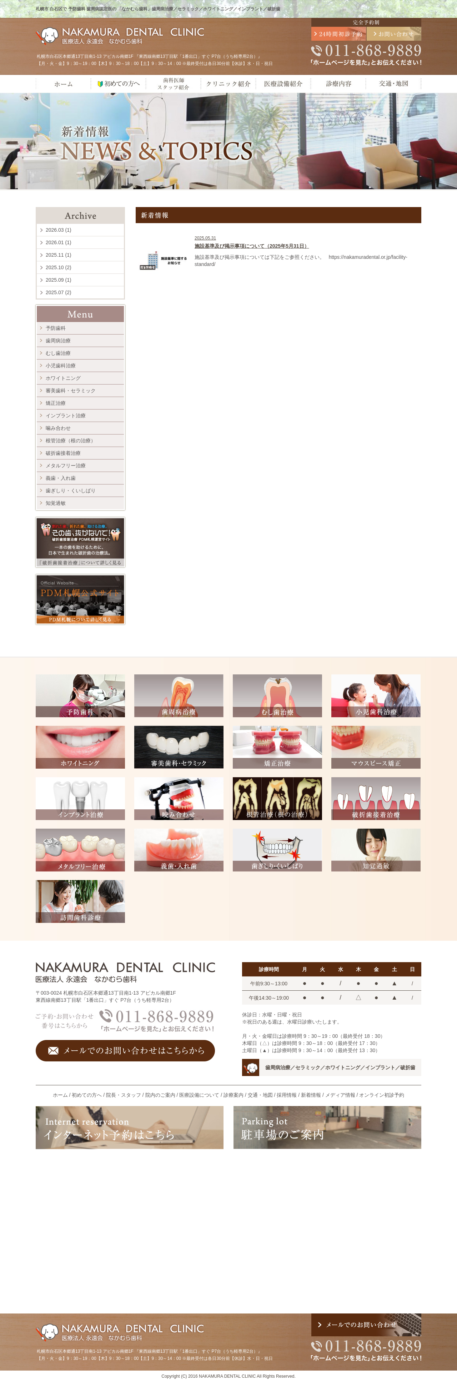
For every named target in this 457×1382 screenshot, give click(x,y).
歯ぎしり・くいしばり (71, 490)
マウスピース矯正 (376, 747)
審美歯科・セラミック (71, 390)
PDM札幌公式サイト (80, 599)
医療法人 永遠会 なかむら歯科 (121, 36)
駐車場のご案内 (327, 1127)
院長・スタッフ (123, 1095)
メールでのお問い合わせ (394, 34)
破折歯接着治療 (63, 453)
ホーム (63, 84)
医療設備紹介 (283, 84)
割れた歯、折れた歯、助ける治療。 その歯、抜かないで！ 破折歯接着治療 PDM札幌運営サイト (80, 542)
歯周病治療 (58, 340)
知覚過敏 (56, 503)
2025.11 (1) (58, 255)
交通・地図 (393, 84)
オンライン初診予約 (381, 1095)
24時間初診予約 (338, 34)
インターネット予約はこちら (130, 1127)
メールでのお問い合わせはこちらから (125, 1050)
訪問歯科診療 (80, 901)
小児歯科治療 (61, 365)
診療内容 (338, 84)
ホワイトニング (63, 378)
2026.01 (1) (58, 242)
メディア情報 (340, 1095)
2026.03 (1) (58, 230)
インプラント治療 (66, 415)
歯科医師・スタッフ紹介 (173, 84)
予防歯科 (56, 328)
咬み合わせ (179, 798)
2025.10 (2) (58, 267)
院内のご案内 (160, 1095)
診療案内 (233, 1095)
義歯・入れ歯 (61, 478)
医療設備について (199, 1095)
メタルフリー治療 (66, 465)
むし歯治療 (58, 353)
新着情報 (311, 1095)
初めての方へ (118, 84)
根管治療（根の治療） (71, 440)
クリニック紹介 (228, 84)
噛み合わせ (58, 428)
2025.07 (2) (58, 292)
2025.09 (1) (58, 280)
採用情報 (287, 1095)
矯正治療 (56, 403)
